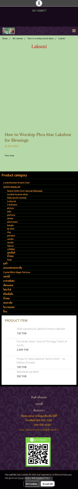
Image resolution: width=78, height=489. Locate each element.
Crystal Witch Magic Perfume (16, 272)
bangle (10, 225)
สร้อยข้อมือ (8, 294)
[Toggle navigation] (74, 30)
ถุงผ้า (5, 263)
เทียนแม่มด (8, 285)
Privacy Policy (24, 477)
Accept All (48, 483)
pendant (11, 235)
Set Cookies (31, 483)
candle (10, 238)
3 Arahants (12, 204)
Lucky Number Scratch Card (16, 182)
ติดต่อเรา (39, 410)
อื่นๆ (5, 311)
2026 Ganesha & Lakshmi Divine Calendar (41, 329)
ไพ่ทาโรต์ (7, 289)
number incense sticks (17, 194)
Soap (9, 259)
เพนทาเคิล (7, 302)
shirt (9, 211)
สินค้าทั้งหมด (39, 397)
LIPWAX (11, 249)
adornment (12, 221)
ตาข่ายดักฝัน (9, 280)
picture (10, 208)
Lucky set (11, 201)
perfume (11, 214)
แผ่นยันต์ (11, 252)
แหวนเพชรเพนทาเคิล (12, 267)
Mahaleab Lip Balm (28, 371)
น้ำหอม (10, 256)
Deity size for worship (17, 197)
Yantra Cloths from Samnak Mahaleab (24, 190)
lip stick (10, 228)
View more (10, 155)
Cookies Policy (43, 477)
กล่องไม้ (6, 276)
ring (9, 232)
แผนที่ (39, 403)
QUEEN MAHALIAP (11, 186)
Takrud (10, 245)
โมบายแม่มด (8, 307)
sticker (10, 218)
